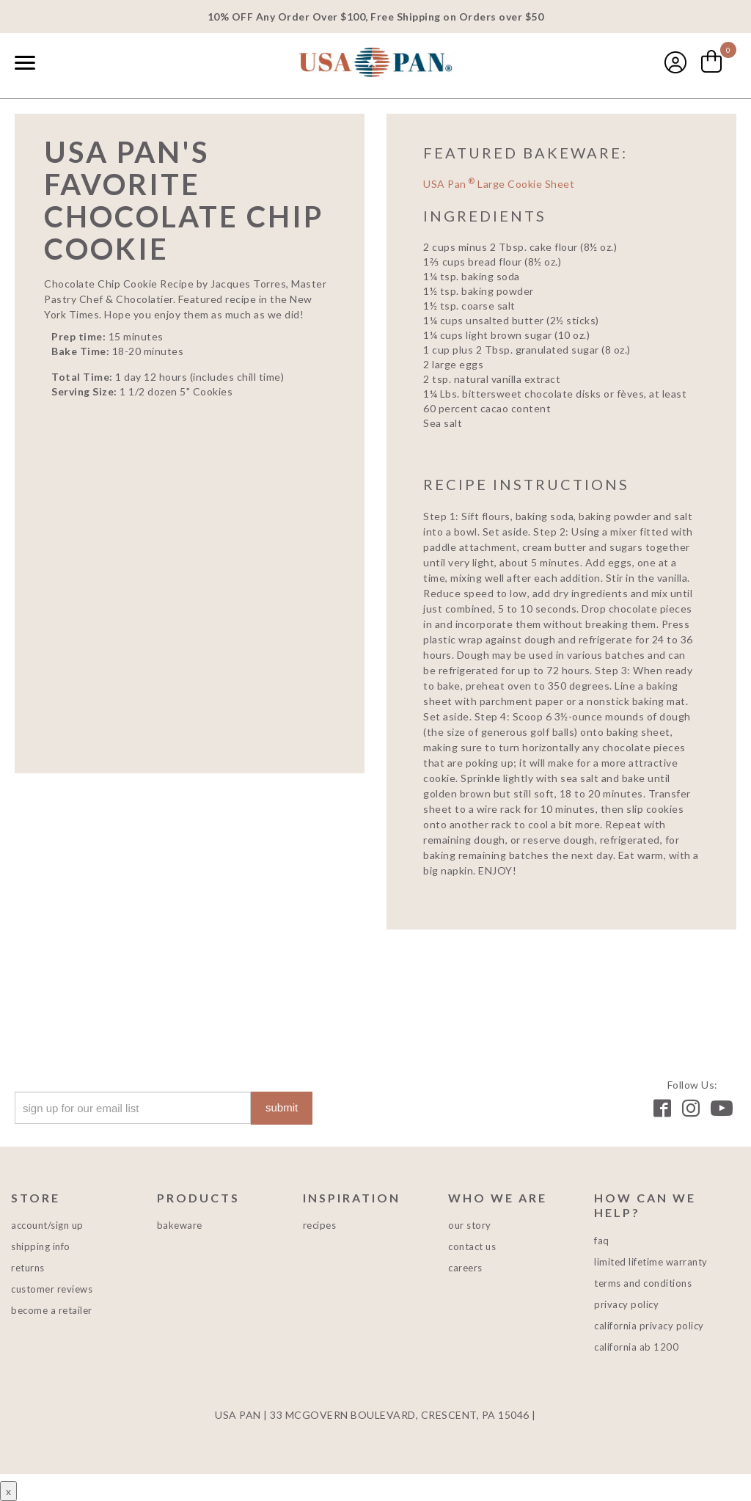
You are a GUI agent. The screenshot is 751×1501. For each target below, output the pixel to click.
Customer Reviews (51, 1289)
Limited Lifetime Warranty (651, 1262)
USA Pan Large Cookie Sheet (498, 184)
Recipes (320, 1225)
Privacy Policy (626, 1304)
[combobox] (58, 64)
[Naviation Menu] (25, 62)
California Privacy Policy (649, 1326)
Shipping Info (40, 1246)
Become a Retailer (51, 1310)
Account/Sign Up (47, 1225)
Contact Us (472, 1246)
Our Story (469, 1225)
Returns (28, 1268)
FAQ (601, 1240)
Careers (465, 1268)
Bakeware (179, 1225)
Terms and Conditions (643, 1283)
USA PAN (375, 64)
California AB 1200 (636, 1347)
